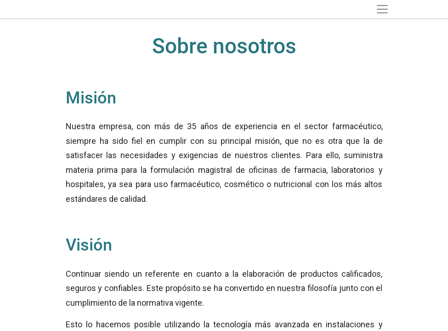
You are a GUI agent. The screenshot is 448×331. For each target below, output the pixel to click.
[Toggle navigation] (382, 9)
